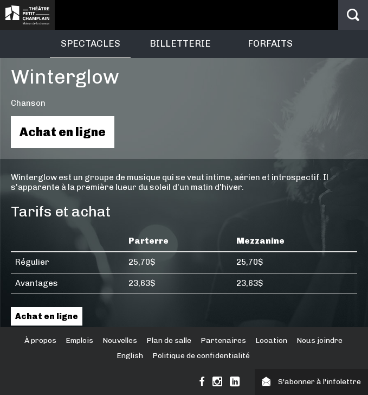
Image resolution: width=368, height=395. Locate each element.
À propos (40, 340)
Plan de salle (168, 340)
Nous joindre (319, 340)
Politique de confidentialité (201, 355)
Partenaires (223, 340)
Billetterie (180, 43)
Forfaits (270, 43)
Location (271, 340)
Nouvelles (119, 340)
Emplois (79, 340)
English (130, 355)
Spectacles (90, 43)
